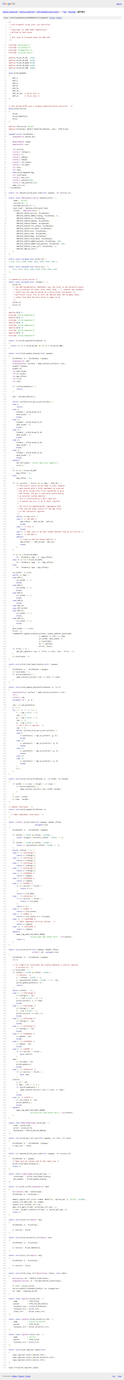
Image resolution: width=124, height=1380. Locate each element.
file (52, 18)
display (72, 11)
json (120, 1376)
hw (64, 11)
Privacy (21, 1376)
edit (59, 18)
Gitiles (14, 1376)
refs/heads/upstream (47, 11)
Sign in (119, 4)
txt (113, 1376)
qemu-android (10, 11)
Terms (28, 1376)
